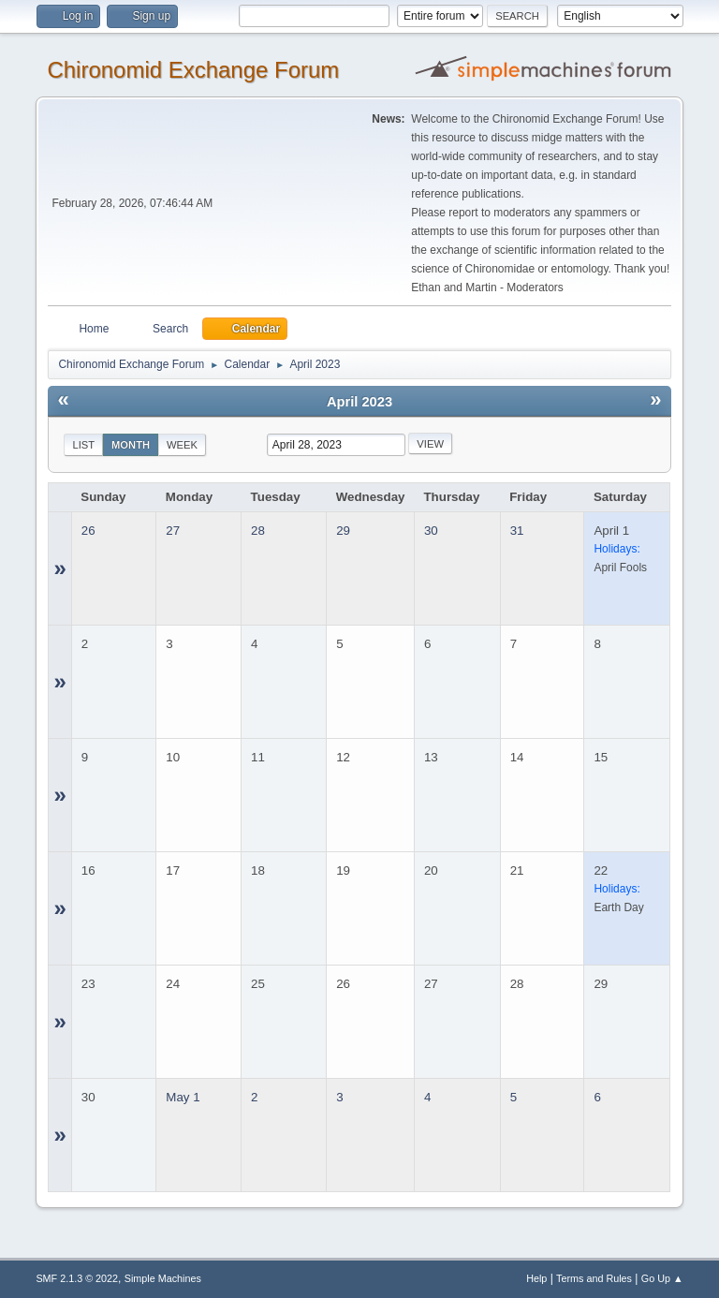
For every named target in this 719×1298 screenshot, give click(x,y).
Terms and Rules (594, 1278)
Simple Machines (163, 1278)
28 (258, 531)
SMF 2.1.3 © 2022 (77, 1278)
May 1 (182, 1097)
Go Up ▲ (662, 1278)
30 (431, 531)
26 (88, 531)
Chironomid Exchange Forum (193, 69)
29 (343, 531)
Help (536, 1278)
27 (173, 531)
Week (182, 444)
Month (130, 444)
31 (517, 531)
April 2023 (359, 401)
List (83, 444)
